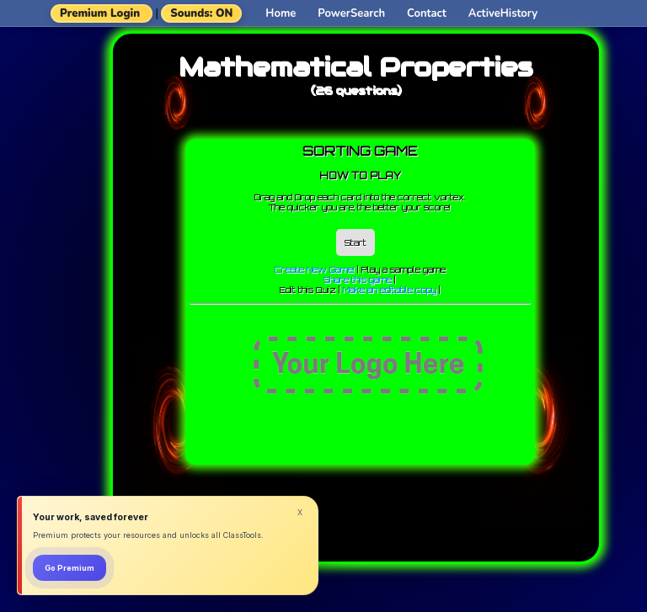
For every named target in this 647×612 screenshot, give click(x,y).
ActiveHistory (502, 13)
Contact (426, 13)
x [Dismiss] (299, 512)
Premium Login (100, 13)
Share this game (358, 279)
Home (280, 13)
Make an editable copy (389, 290)
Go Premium (69, 567)
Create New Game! (315, 269)
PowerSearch (351, 13)
